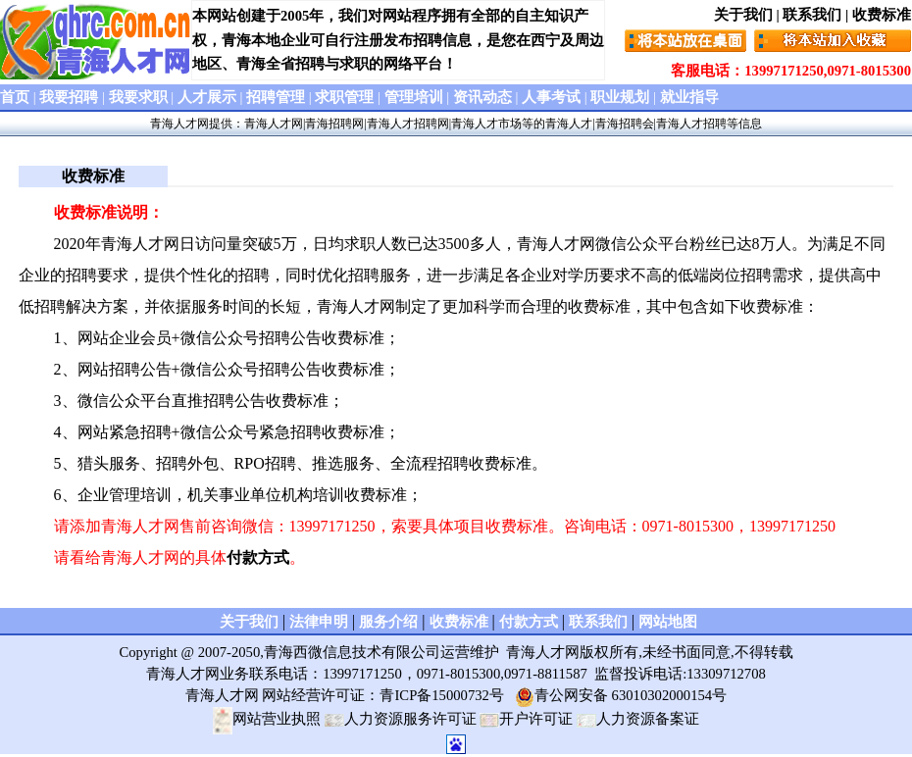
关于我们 (743, 15)
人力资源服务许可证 (401, 719)
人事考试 (551, 97)
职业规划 (619, 97)
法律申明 (318, 622)
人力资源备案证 (638, 719)
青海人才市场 (486, 123)
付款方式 (258, 557)
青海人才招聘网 (408, 123)
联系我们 (812, 15)
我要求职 (138, 97)
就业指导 (689, 97)
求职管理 (344, 97)
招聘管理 (275, 97)
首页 (14, 97)
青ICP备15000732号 (441, 695)
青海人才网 (179, 123)
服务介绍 (388, 622)
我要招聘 (68, 97)
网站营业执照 (267, 719)
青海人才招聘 (691, 123)
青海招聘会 (624, 123)
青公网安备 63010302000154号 (621, 695)
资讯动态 (482, 97)
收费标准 (881, 15)
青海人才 (568, 123)
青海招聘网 (334, 123)
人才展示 (206, 97)
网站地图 (667, 622)
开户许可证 (526, 719)
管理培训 (413, 97)
